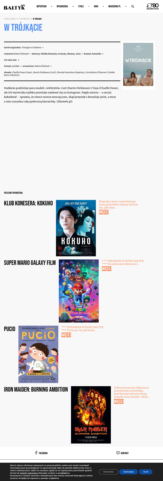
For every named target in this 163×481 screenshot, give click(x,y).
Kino (96, 6)
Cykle (81, 6)
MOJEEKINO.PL (114, 6)
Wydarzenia (62, 6)
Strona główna (9, 19)
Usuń (145, 471)
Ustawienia (108, 471)
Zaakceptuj (128, 471)
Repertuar (41, 6)
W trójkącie (37, 19)
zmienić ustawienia (29, 473)
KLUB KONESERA (24, 19)
